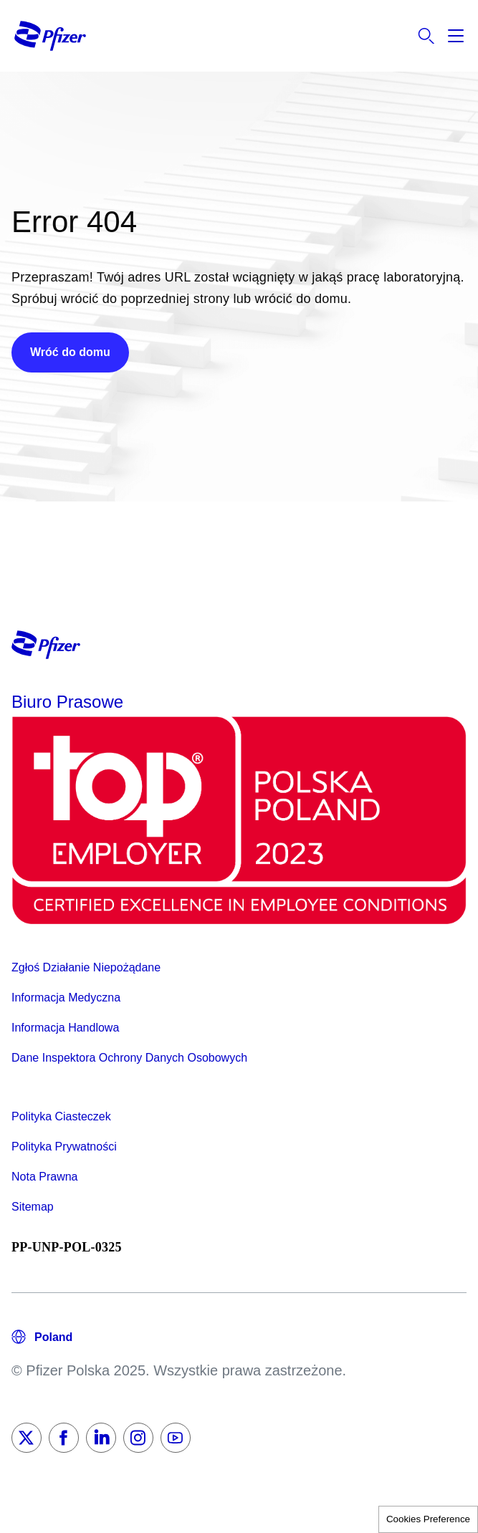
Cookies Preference (428, 1519)
